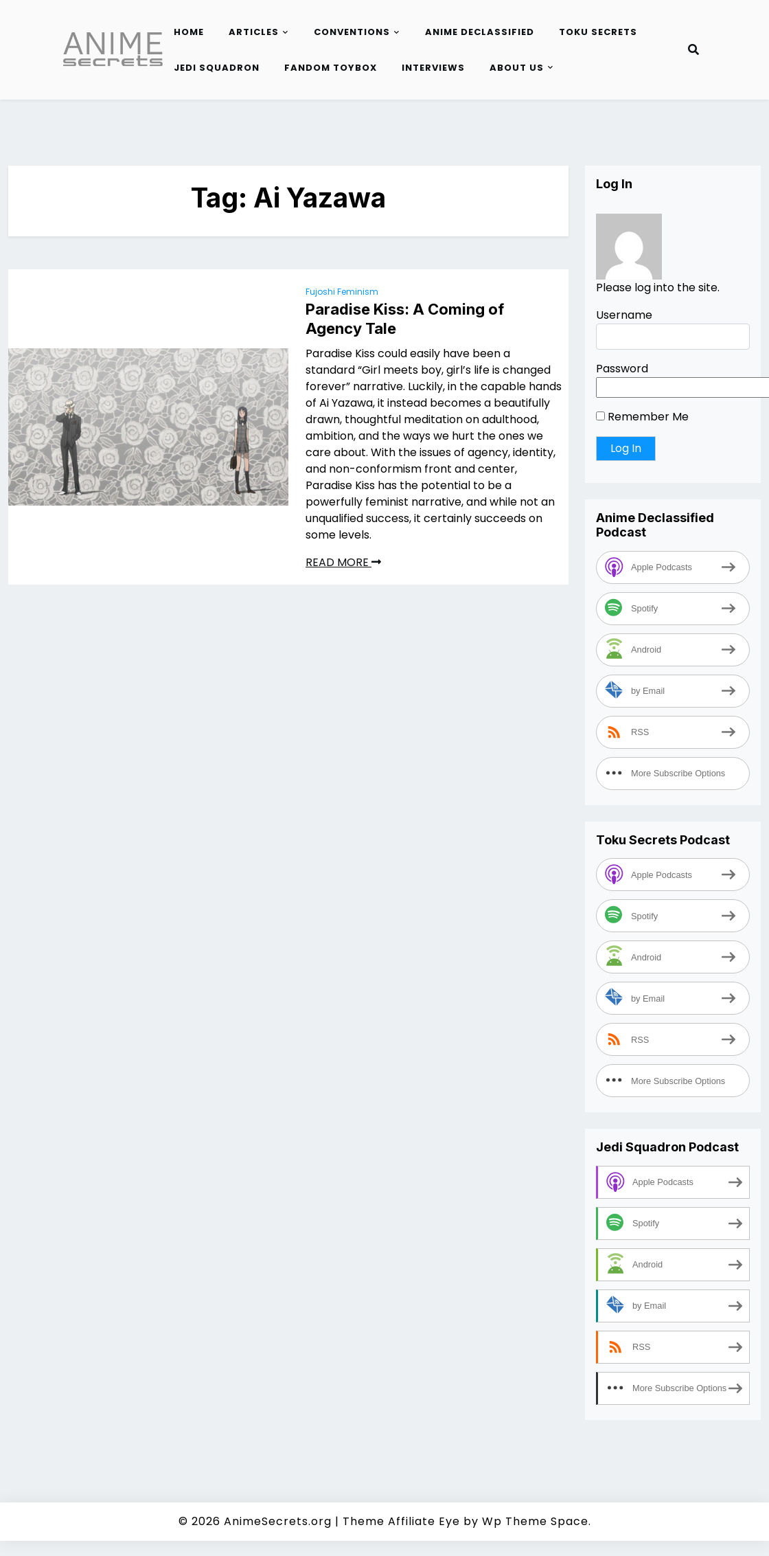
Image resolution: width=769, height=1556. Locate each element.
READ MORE (343, 562)
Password (622, 368)
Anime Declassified (479, 31)
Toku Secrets (598, 31)
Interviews (433, 67)
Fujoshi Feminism (342, 291)
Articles (254, 31)
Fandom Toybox (330, 67)
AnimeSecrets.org (278, 1521)
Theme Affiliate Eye (401, 1521)
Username (624, 315)
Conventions (352, 31)
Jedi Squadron (217, 67)
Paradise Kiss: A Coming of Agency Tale (405, 319)
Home (189, 31)
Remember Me (642, 417)
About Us (517, 67)
